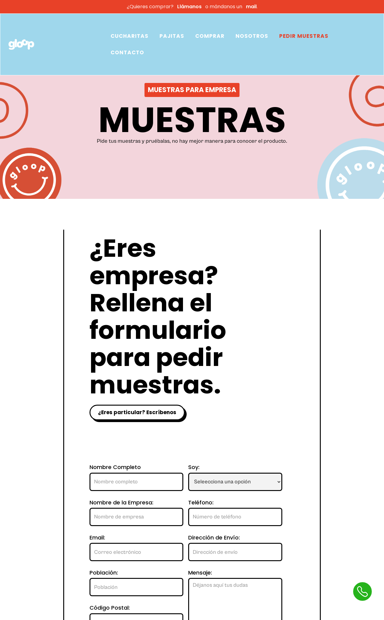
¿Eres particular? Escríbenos (137, 412)
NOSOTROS (252, 36)
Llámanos (189, 6)
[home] (56, 44)
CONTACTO (127, 52)
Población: (104, 572)
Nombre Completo (115, 467)
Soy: (193, 467)
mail (250, 6)
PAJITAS (171, 36)
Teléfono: (201, 502)
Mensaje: (200, 572)
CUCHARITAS (129, 36)
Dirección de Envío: (214, 537)
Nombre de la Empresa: (121, 502)
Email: (97, 537)
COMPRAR (210, 36)
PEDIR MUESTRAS (303, 36)
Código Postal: (110, 607)
